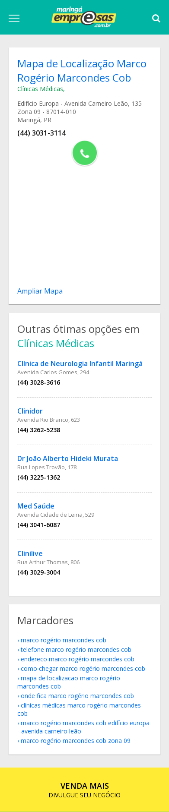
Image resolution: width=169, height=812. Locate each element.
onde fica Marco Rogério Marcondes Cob (77, 696)
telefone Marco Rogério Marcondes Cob (76, 649)
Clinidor (30, 411)
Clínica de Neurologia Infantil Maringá (80, 363)
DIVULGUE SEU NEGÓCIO (84, 789)
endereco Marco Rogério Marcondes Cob (77, 659)
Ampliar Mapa (40, 291)
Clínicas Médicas (40, 89)
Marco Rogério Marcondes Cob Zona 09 (76, 740)
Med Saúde (35, 506)
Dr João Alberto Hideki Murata (67, 458)
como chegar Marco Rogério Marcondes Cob (83, 668)
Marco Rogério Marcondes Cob (63, 640)
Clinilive (30, 553)
